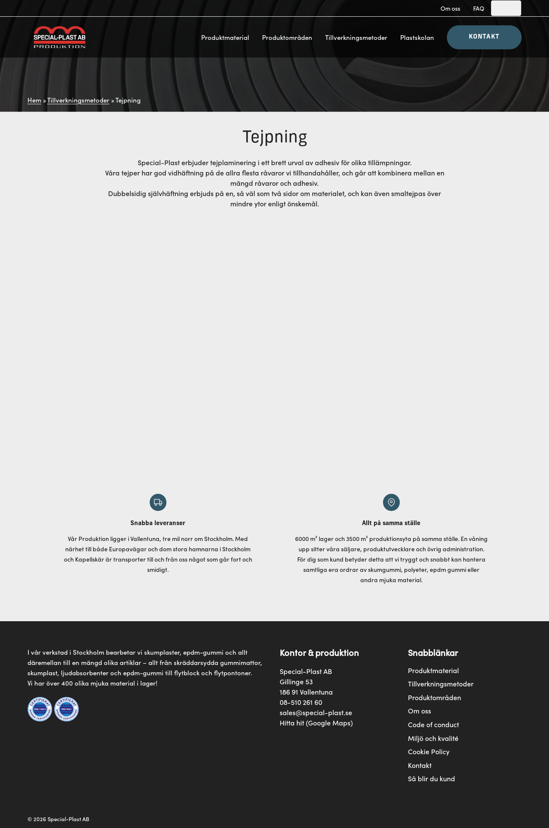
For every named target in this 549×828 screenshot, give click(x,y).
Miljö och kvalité (433, 738)
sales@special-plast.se (316, 712)
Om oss (450, 8)
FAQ (478, 8)
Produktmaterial (225, 37)
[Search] (506, 8)
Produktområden (287, 37)
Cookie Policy (428, 751)
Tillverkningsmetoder (356, 37)
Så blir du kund (431, 778)
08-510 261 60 (301, 702)
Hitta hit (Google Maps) (316, 722)
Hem (34, 99)
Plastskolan (417, 37)
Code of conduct (433, 724)
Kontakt (484, 37)
